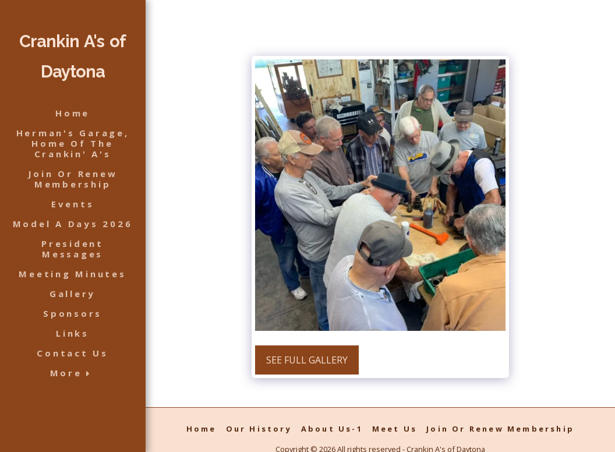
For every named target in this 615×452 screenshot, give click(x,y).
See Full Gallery (307, 360)
